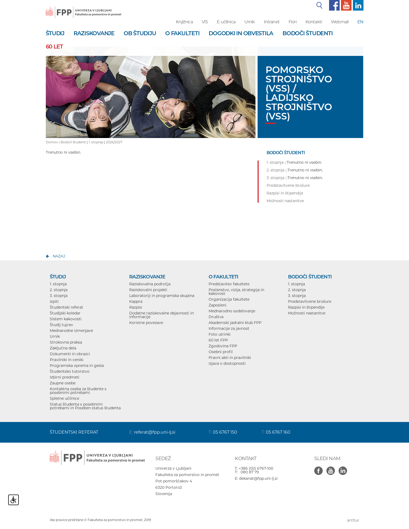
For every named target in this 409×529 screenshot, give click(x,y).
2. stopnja (59, 289)
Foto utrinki (220, 334)
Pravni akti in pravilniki (230, 357)
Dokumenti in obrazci (70, 354)
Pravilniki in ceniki (66, 359)
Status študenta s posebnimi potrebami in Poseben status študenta (85, 406)
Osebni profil (221, 351)
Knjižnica (184, 21)
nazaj (59, 256)
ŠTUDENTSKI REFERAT (74, 432)
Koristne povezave (146, 322)
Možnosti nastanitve (306, 313)
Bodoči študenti (73, 142)
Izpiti (54, 301)
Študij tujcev (61, 324)
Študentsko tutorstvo (69, 371)
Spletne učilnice (64, 398)
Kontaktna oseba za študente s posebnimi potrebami (78, 390)
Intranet (272, 21)
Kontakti (313, 21)
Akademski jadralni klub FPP (235, 322)
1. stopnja (96, 142)
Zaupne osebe (62, 383)
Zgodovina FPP (223, 346)
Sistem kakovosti (66, 319)
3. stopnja (59, 295)
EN (360, 21)
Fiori (292, 21)
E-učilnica (226, 21)
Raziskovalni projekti (148, 289)
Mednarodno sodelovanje (232, 311)
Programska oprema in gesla (77, 365)
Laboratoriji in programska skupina (161, 295)
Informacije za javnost (229, 328)
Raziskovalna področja (149, 284)
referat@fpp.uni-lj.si (154, 432)
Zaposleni (217, 305)
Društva (216, 316)
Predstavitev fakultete (229, 284)
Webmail (339, 21)
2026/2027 (114, 142)
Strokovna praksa (66, 342)
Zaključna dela (63, 348)
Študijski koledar (65, 313)
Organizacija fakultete (229, 299)
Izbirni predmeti (64, 377)
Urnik (249, 21)
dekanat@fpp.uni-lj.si (258, 478)
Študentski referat (66, 307)
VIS (205, 21)
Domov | (53, 142)
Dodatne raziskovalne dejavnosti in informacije (161, 315)
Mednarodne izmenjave (71, 330)
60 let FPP (218, 340)
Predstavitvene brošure (309, 301)
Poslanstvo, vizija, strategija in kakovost (236, 291)
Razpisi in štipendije (306, 307)
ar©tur (353, 520)
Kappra (135, 301)
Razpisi (135, 307)
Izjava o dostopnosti (227, 363)
